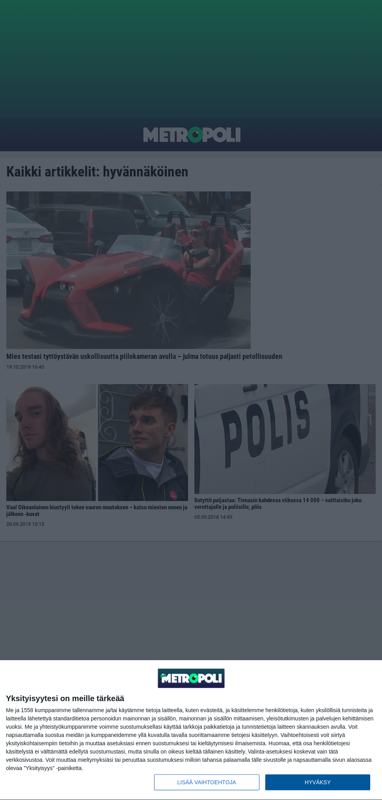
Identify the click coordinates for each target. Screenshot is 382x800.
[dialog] (191, 730)
